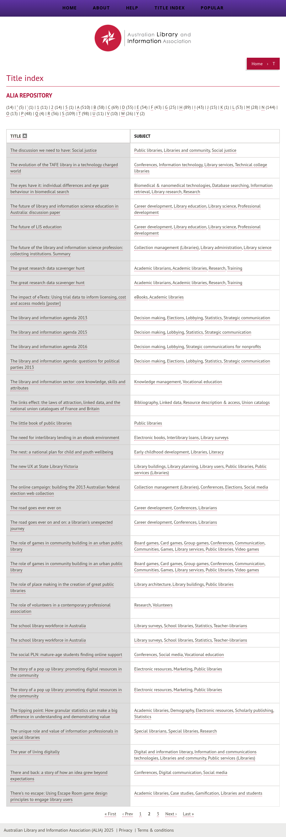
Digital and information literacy (163, 752)
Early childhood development (161, 452)
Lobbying (194, 317)
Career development (153, 206)
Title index (169, 8)
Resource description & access (211, 402)
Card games (171, 543)
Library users (212, 466)
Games (167, 549)
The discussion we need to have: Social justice (53, 150)
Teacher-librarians (230, 625)
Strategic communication (247, 317)
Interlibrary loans (183, 437)
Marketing (182, 669)
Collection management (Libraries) (166, 247)
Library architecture (152, 584)
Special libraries (183, 731)
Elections (175, 317)
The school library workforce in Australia (48, 625)
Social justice (224, 150)
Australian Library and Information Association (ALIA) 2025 (59, 830)
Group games (196, 543)
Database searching (230, 185)
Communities (146, 549)
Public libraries (148, 150)
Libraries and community (187, 150)
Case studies (181, 793)
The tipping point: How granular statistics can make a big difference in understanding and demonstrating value (63, 713)
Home (69, 8)
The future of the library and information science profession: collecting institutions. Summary (66, 251)
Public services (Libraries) (231, 758)
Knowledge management (157, 381)
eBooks (141, 297)
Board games (146, 543)
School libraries (178, 625)
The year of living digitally (35, 752)
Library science (222, 206)
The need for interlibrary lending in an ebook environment (64, 437)
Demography (182, 710)
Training (234, 268)
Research (191, 191)
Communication (250, 543)
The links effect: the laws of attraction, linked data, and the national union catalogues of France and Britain (65, 405)
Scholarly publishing (254, 710)
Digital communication (180, 772)
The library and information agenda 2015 (48, 332)
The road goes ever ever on (35, 508)
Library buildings (150, 466)
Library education (190, 206)
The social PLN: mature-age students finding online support (66, 654)
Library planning (182, 466)
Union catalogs (256, 402)
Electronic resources (153, 669)
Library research (167, 191)
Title (18, 136)
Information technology (181, 164)
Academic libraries (189, 268)
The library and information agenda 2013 (48, 317)
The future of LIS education (35, 227)
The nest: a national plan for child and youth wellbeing (61, 452)
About (101, 8)
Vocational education (202, 381)
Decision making (149, 317)
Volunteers (162, 605)
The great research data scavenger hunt (47, 268)
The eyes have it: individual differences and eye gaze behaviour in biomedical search (59, 188)
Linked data (171, 402)
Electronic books (149, 437)
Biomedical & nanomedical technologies (172, 185)
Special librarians (150, 731)
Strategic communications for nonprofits (223, 346)
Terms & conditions (155, 830)
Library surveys (215, 437)
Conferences (145, 164)
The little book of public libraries (41, 423)
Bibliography (146, 402)
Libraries (199, 452)
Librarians (208, 508)
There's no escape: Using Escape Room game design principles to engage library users (58, 796)
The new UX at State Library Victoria (44, 466)
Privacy (125, 830)
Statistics (213, 317)
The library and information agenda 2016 (48, 346)
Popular (212, 8)
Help (132, 8)
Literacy (216, 452)
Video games (247, 549)
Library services (218, 164)
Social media (256, 487)
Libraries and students (241, 793)
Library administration (221, 247)
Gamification (207, 793)
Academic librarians (152, 268)
